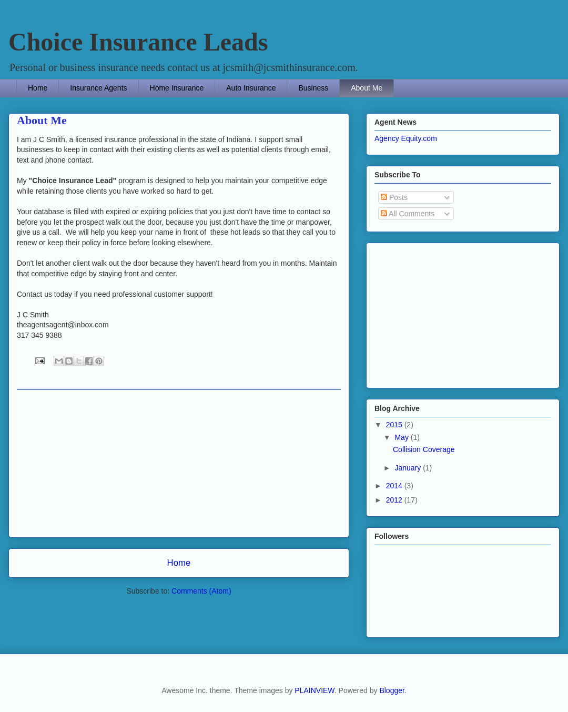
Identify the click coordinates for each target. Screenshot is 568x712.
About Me (366, 88)
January (408, 468)
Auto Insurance (251, 88)
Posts (394, 197)
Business (313, 88)
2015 (395, 424)
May (402, 437)
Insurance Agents (98, 88)
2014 (395, 486)
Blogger (391, 690)
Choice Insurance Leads (138, 42)
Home (37, 88)
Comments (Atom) (201, 591)
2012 (395, 500)
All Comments (407, 213)
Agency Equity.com (405, 138)
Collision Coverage (424, 449)
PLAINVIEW (314, 690)
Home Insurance (177, 88)
